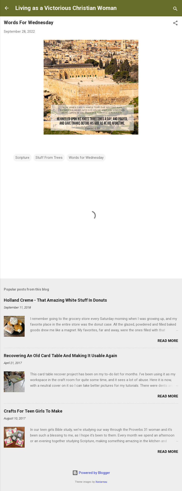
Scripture (22, 157)
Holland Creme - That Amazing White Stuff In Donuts (55, 300)
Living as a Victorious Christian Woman (66, 8)
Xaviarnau (101, 481)
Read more (168, 341)
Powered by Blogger (91, 473)
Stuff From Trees (49, 157)
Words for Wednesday (86, 157)
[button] (175, 23)
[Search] (175, 9)
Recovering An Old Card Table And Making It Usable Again (60, 355)
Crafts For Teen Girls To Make (33, 411)
